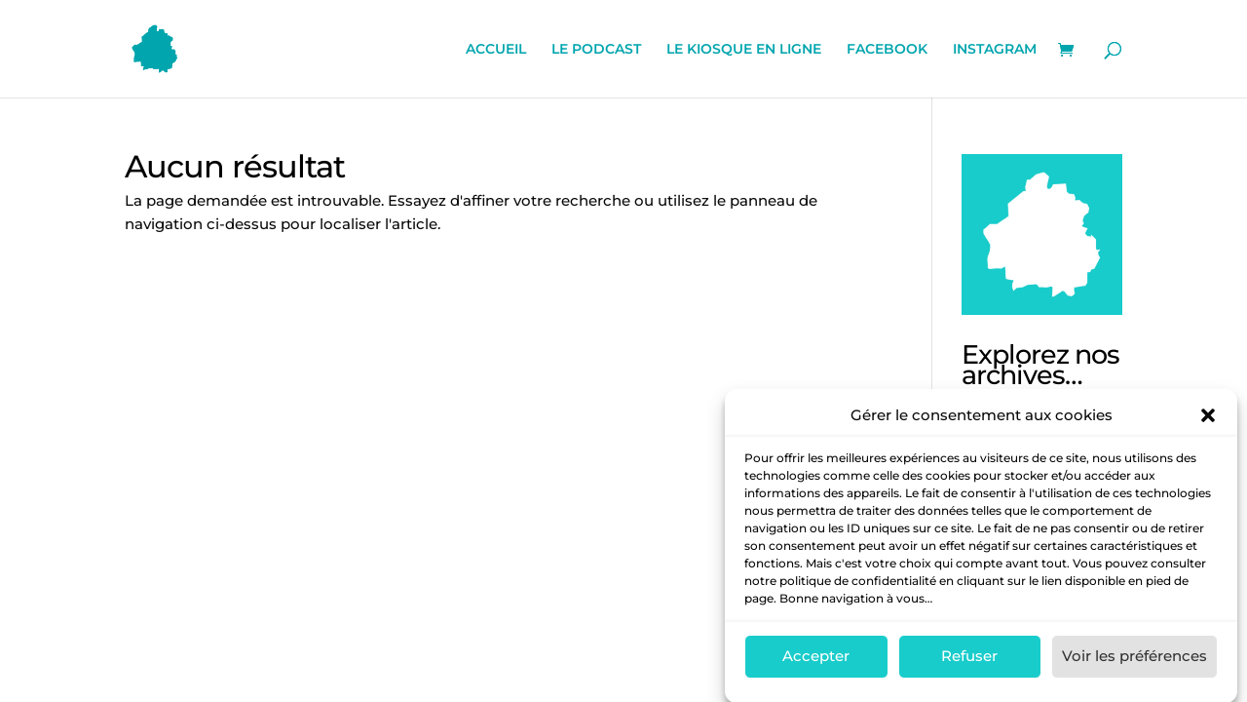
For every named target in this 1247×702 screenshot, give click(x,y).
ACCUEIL (496, 50)
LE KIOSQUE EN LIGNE (743, 50)
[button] (1208, 421)
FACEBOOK (887, 50)
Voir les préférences (1134, 662)
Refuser (969, 662)
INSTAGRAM (995, 50)
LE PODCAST (596, 50)
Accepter (816, 662)
